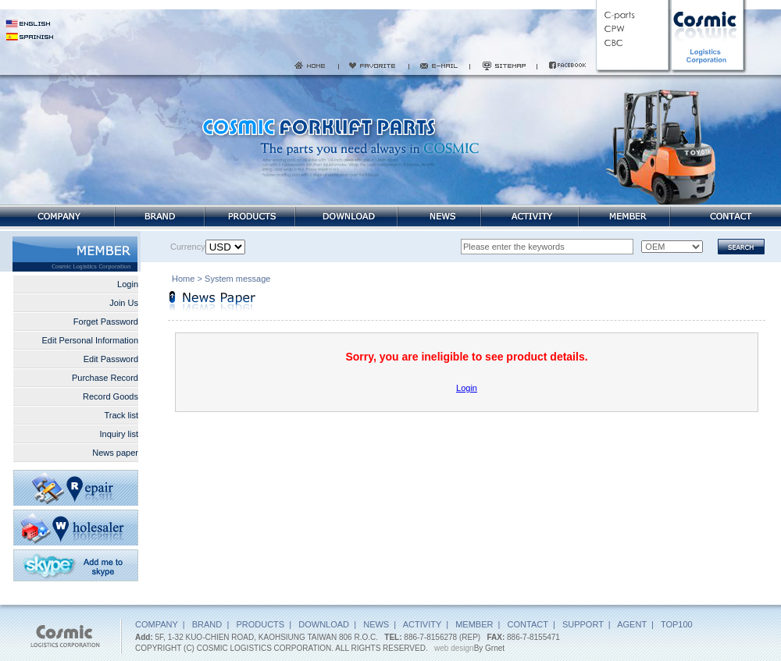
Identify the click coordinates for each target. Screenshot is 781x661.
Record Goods (110, 396)
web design (454, 648)
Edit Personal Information (89, 340)
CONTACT (528, 624)
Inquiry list (118, 434)
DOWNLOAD (323, 624)
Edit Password (111, 359)
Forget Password (105, 321)
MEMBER (474, 624)
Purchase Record (105, 377)
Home (183, 280)
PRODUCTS (260, 624)
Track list (121, 415)
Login (127, 284)
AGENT (632, 624)
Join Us (123, 302)
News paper (115, 452)
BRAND (207, 624)
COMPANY (156, 624)
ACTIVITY (422, 624)
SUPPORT (583, 624)
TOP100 (677, 624)
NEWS (376, 624)
